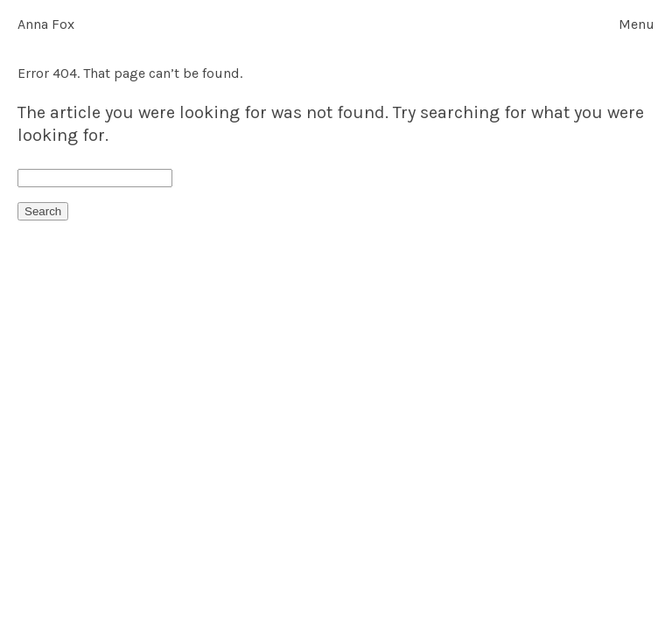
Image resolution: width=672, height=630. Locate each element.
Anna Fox (46, 24)
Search (42, 211)
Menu (636, 25)
